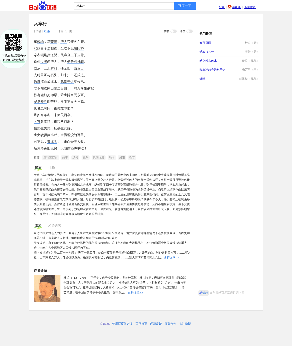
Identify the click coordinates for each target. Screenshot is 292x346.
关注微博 (185, 323)
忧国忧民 (98, 157)
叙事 (65, 157)
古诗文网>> (171, 257)
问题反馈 (156, 323)
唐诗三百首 (50, 157)
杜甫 (42, 31)
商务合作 (170, 323)
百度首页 (250, 7)
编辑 (205, 292)
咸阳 (122, 157)
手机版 (236, 7)
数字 (132, 157)
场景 (75, 157)
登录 (222, 7)
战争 (85, 157)
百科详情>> (135, 292)
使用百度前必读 (122, 323)
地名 (112, 157)
